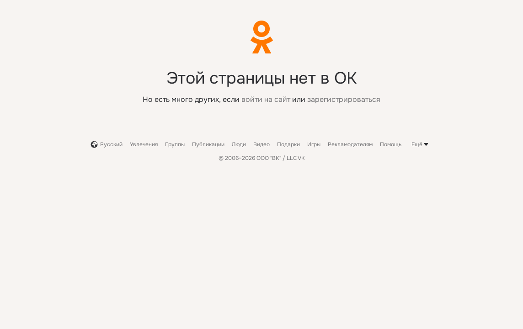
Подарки (288, 144)
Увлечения (144, 144)
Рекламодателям (350, 144)
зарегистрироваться (343, 99)
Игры (313, 144)
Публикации (208, 144)
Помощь (390, 144)
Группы (175, 144)
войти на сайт (265, 99)
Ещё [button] (420, 144)
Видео (261, 144)
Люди (239, 144)
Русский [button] (107, 144)
